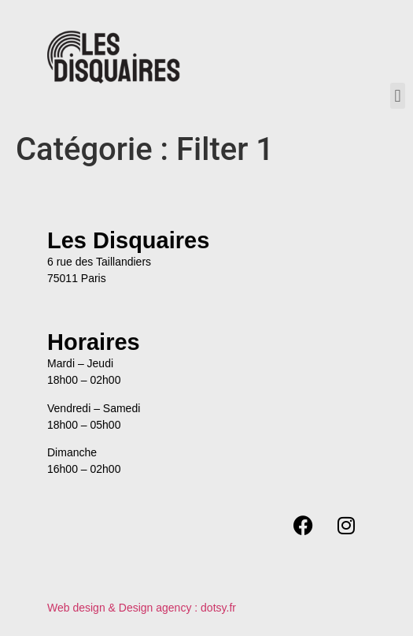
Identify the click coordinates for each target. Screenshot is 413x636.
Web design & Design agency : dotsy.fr (141, 607)
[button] (397, 96)
